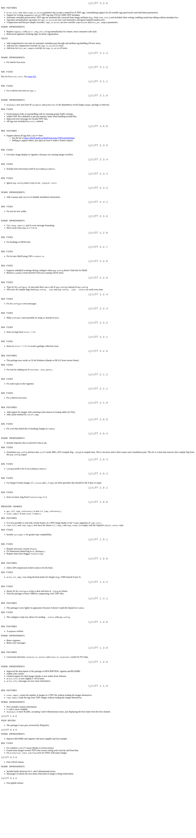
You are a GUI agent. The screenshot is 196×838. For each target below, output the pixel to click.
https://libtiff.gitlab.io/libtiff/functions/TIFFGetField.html (49, 146)
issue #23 (32, 81)
